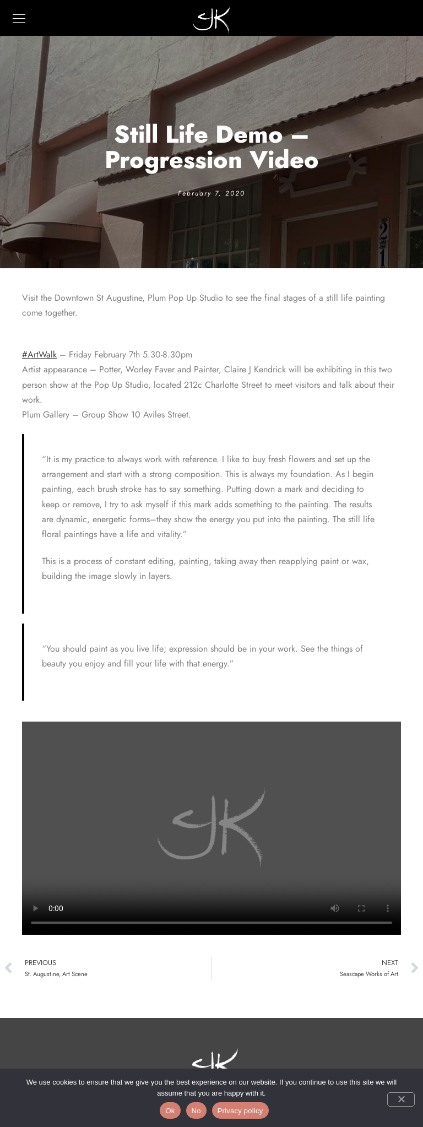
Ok (170, 1111)
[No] (401, 1099)
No (196, 1111)
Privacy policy (240, 1111)
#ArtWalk (39, 354)
